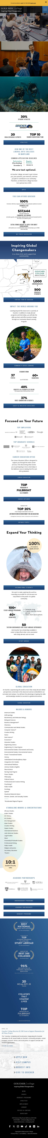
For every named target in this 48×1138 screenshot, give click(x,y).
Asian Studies (8, 823)
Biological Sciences (10, 720)
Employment (24, 1104)
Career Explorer (24, 499)
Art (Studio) (7, 818)
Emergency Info (30, 1122)
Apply (24, 190)
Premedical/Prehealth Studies (13, 840)
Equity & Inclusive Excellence (24, 406)
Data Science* (8, 737)
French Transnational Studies (13, 754)
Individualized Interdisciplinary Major (15, 759)
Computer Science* (10, 730)
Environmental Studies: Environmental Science (18, 752)
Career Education (24, 477)
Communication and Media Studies (14, 727)
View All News (8, 1046)
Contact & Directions (19, 1122)
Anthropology (8, 715)
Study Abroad (24, 641)
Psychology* (8, 784)
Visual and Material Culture (12, 794)
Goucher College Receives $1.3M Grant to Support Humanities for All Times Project (23, 1032)
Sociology (7, 789)
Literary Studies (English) (12, 767)
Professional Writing (10, 843)
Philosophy (7, 777)
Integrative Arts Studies (11, 762)
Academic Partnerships (24, 907)
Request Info (23, 1067)
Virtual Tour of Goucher (24, 299)
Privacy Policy (14, 1133)
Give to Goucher (25, 1072)
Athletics (24, 142)
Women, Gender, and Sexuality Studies (16, 796)
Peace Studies (8, 774)
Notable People (24, 522)
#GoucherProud (24, 1021)
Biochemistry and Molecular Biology (15, 717)
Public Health (8, 787)
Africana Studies (9, 811)
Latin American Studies (11, 833)
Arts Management (9, 821)
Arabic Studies (8, 813)
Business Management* (11, 722)
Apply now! (33, 3)
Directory (24, 1113)
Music (6, 838)
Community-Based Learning (24, 365)
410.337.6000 (16, 1120)
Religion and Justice (10, 848)
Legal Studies (8, 835)
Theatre (6, 853)
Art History (7, 816)
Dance (6, 735)
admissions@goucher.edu (28, 1120)
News (24, 1091)
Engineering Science (10, 745)
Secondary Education (10, 850)
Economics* (8, 740)
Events (24, 1094)
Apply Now (21, 1057)
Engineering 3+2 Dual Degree (13, 747)
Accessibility (23, 1133)
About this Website (32, 1133)
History (6, 757)
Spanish (6, 791)
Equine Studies (8, 828)
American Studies (9, 712)
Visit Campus (23, 1062)
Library (24, 1107)
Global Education (24, 703)
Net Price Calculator (24, 234)
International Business (11, 831)
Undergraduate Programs (24, 901)
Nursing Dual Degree (10, 772)
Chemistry (7, 725)
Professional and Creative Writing (14, 782)
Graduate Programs (24, 914)
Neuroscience (8, 769)
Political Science (9, 779)
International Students (24, 587)
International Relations (11, 764)
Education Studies (9, 742)
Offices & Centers (24, 1110)
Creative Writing (9, 732)
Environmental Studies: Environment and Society (19, 749)
